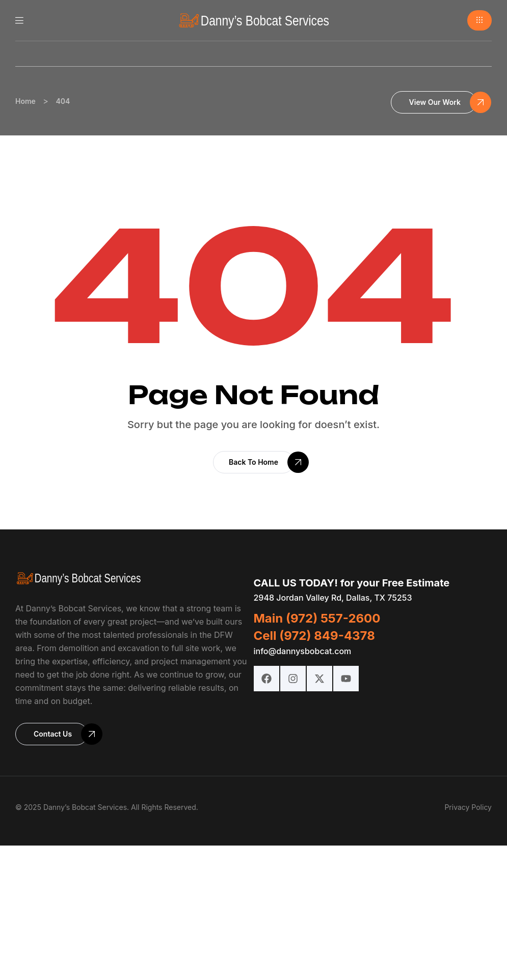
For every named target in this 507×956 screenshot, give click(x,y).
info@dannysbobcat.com (303, 651)
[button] (479, 20)
